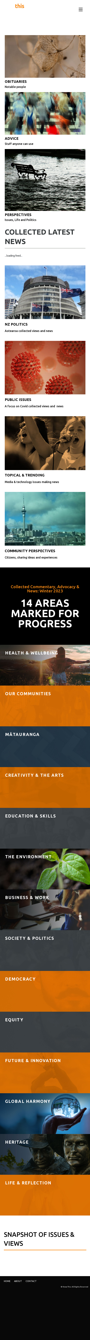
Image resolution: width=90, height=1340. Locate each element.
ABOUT (18, 1281)
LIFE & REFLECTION (28, 1182)
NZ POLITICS (16, 324)
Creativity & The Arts (34, 775)
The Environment (28, 856)
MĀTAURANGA (22, 734)
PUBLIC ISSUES (18, 400)
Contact (31, 1281)
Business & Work (27, 897)
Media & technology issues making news (32, 482)
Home (7, 1281)
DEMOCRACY (20, 979)
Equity (14, 1019)
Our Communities (28, 693)
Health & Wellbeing (31, 652)
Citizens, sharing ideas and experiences (31, 557)
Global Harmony (27, 1101)
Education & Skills (30, 815)
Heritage (17, 1142)
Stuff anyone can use (19, 143)
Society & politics (29, 938)
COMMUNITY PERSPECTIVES (30, 551)
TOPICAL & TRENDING (24, 475)
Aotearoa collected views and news (29, 330)
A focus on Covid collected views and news (34, 406)
